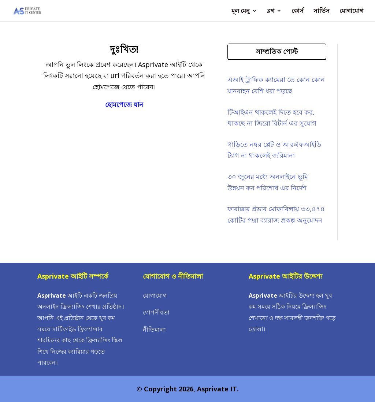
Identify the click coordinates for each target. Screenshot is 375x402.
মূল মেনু (240, 11)
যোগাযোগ (351, 11)
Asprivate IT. (218, 388)
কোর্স (298, 11)
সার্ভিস (321, 11)
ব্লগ (270, 11)
